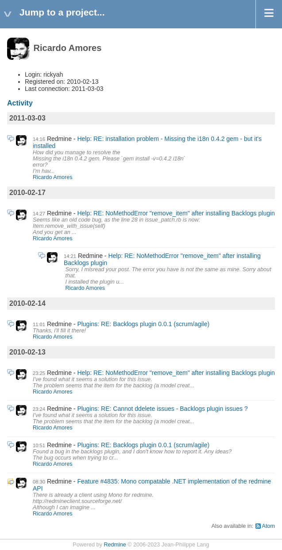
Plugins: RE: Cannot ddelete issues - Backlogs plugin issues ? (162, 408)
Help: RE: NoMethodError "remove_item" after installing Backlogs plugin (175, 213)
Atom (268, 526)
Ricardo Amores (53, 177)
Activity (20, 103)
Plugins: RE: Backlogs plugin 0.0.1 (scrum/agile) (143, 324)
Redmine (115, 545)
